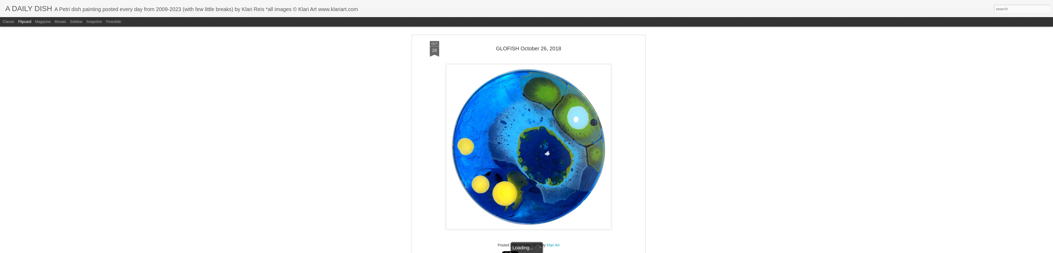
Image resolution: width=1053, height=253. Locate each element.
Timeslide (113, 22)
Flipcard (24, 22)
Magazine (43, 22)
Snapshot (94, 22)
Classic (8, 22)
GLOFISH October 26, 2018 (528, 43)
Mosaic (60, 22)
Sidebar (76, 22)
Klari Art (553, 240)
